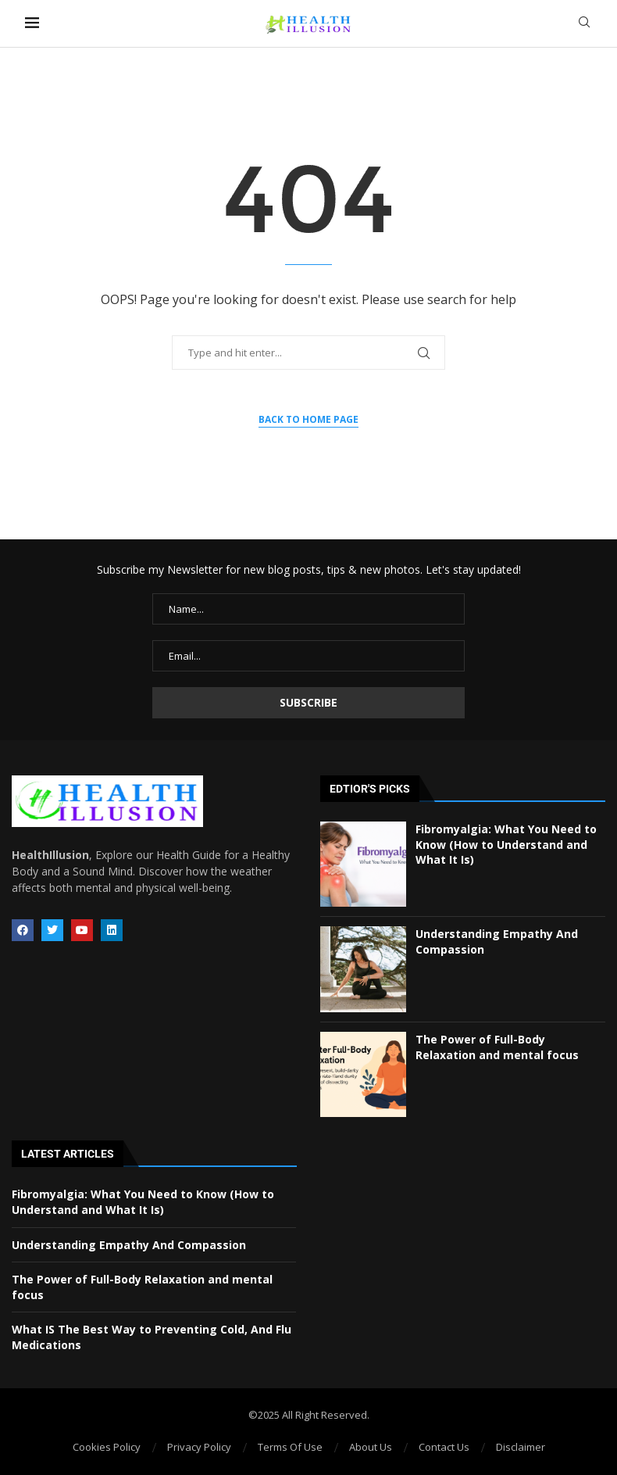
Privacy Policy (199, 1447)
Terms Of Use (290, 1447)
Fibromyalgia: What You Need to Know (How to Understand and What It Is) (506, 844)
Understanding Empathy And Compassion (129, 1244)
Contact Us (444, 1447)
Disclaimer (520, 1447)
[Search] (584, 23)
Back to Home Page (308, 419)
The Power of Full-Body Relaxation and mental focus (497, 1047)
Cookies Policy (107, 1447)
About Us (370, 1447)
